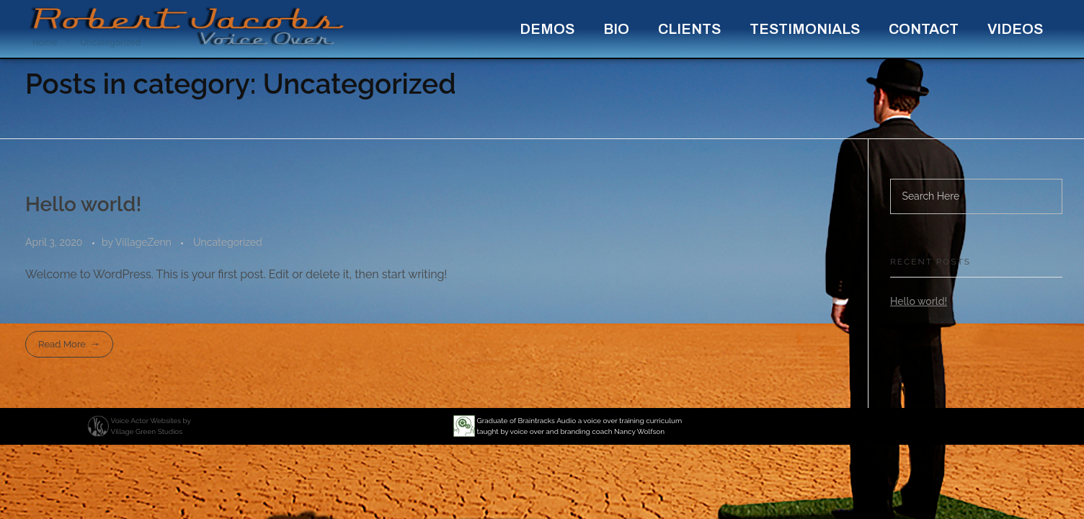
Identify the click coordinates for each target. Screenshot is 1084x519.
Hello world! (83, 204)
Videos (1015, 29)
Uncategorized (227, 242)
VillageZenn (144, 242)
